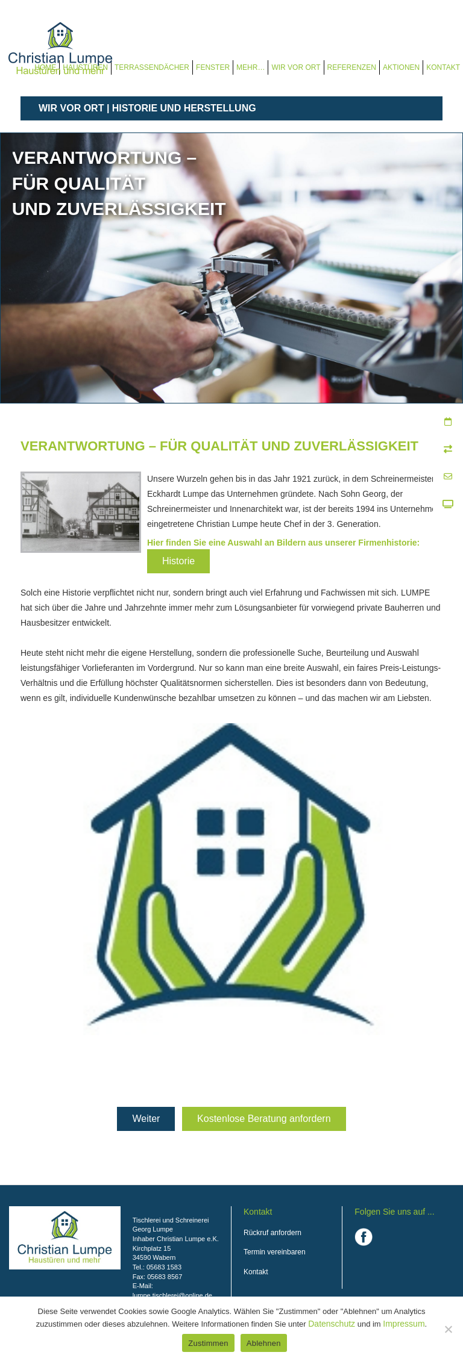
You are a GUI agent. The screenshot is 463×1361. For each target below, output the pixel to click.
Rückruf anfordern (272, 1233)
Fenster (213, 67)
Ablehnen (264, 1343)
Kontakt (443, 67)
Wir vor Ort (295, 67)
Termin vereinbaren (275, 1252)
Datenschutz (331, 1323)
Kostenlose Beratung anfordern (263, 1118)
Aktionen (401, 67)
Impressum (403, 1323)
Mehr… (250, 67)
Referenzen (351, 67)
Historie (178, 561)
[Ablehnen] (448, 1329)
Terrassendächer (152, 67)
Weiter (146, 1118)
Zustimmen (208, 1343)
